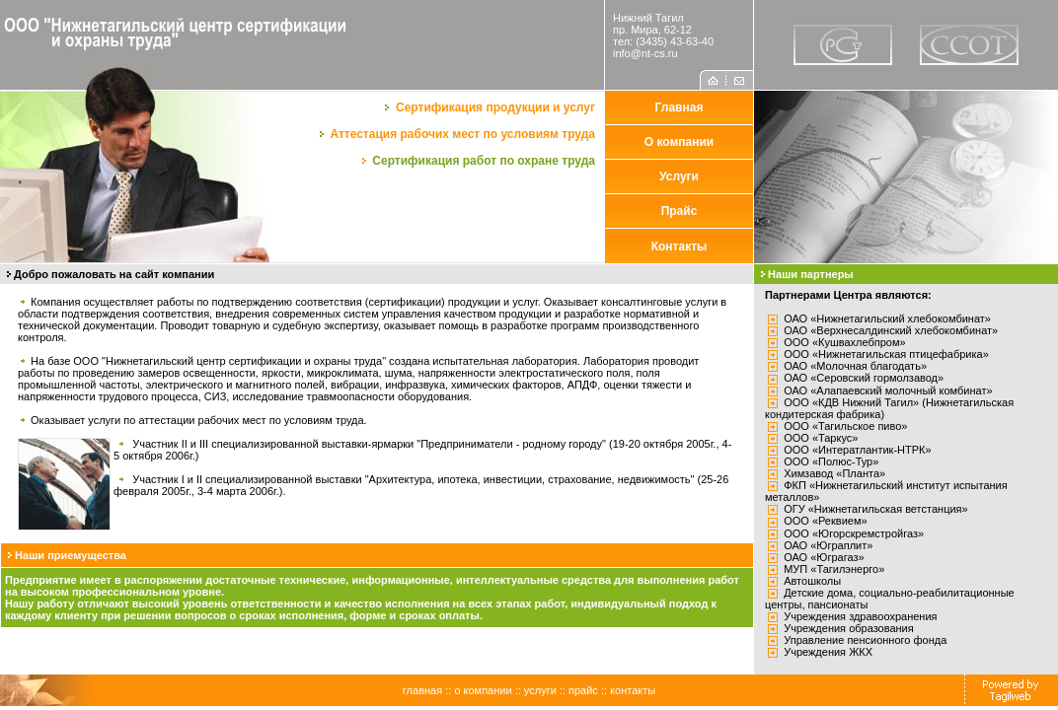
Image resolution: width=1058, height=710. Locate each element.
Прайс (679, 211)
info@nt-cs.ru (645, 53)
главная (422, 690)
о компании (482, 690)
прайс (583, 690)
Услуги (679, 176)
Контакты (679, 246)
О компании (679, 142)
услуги (540, 690)
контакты (632, 690)
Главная (679, 107)
